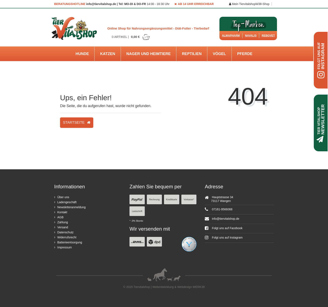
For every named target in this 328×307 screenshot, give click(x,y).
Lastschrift (137, 211)
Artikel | (131, 37)
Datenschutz (65, 232)
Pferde (244, 54)
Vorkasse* (189, 199)
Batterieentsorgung (69, 242)
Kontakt (62, 212)
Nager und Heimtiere (148, 54)
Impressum (64, 247)
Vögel (219, 54)
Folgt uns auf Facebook (223, 228)
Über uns (63, 197)
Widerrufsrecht (66, 237)
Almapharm (231, 35)
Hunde (82, 54)
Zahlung (62, 222)
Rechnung (154, 199)
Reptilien (192, 54)
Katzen (107, 54)
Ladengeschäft (67, 202)
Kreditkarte (171, 199)
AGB (60, 217)
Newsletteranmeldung (71, 207)
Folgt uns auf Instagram (224, 237)
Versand (62, 227)
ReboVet (268, 35)
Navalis (250, 35)
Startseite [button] (76, 123)
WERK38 (199, 287)
